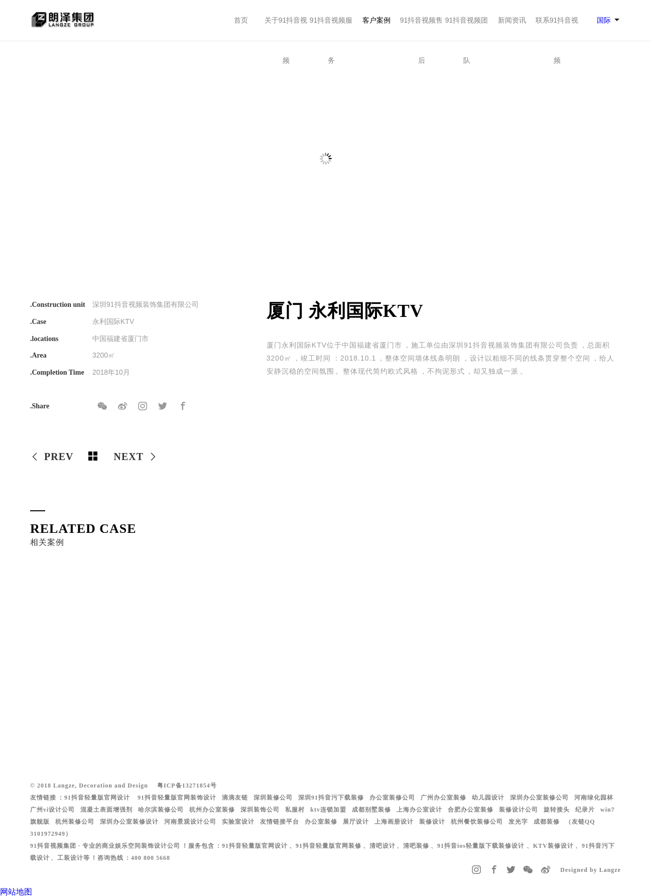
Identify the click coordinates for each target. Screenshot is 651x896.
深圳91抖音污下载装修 (331, 797)
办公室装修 (321, 821)
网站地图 (16, 891)
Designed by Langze (590, 869)
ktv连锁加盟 (328, 809)
